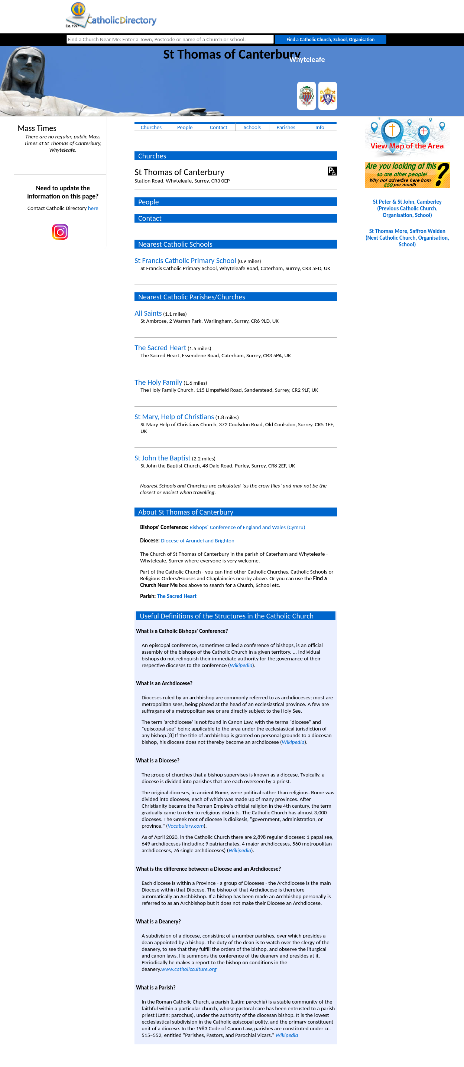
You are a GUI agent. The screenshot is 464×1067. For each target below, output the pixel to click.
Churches (151, 127)
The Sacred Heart (160, 347)
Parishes (286, 127)
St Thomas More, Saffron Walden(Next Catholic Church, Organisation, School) (407, 238)
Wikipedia (241, 665)
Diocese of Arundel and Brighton (197, 540)
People (185, 127)
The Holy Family (158, 382)
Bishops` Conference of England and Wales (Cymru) (247, 527)
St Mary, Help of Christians (174, 416)
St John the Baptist (162, 457)
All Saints (148, 313)
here (93, 208)
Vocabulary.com (186, 826)
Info (319, 127)
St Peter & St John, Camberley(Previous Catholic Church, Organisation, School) (407, 208)
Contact (218, 127)
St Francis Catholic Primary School (185, 260)
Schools (252, 127)
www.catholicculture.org (189, 969)
